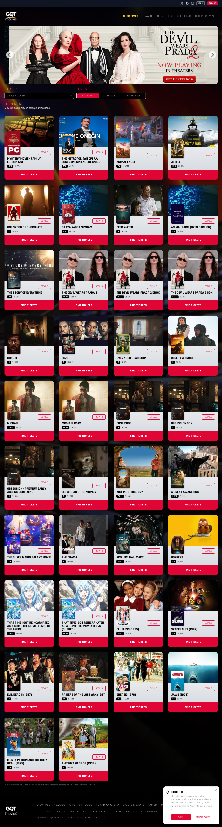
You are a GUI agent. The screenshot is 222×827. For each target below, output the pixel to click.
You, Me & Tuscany (129, 492)
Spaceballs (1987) (184, 629)
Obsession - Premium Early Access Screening (26, 490)
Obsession (124, 423)
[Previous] (9, 55)
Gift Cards (85, 805)
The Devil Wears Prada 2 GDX (192, 292)
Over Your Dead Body (131, 358)
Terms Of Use (100, 817)
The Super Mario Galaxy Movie (29, 557)
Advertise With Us (149, 811)
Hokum (12, 358)
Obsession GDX (181, 423)
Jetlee (176, 162)
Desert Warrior (183, 358)
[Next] (212, 55)
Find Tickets (29, 174)
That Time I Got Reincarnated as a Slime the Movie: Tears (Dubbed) (83, 625)
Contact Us (60, 811)
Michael (13, 423)
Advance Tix (110, 95)
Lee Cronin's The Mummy (79, 492)
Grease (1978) (126, 694)
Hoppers (177, 557)
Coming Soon (133, 95)
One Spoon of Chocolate (24, 227)
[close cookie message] (215, 790)
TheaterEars (131, 811)
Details (44, 152)
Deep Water (124, 227)
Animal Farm (125, 162)
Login (200, 3)
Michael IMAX (71, 423)
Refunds (117, 811)
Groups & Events (205, 16)
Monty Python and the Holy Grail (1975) (27, 761)
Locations (11, 89)
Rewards (147, 16)
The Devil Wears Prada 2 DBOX (138, 292)
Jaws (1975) (179, 694)
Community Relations (99, 811)
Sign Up (212, 3)
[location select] (39, 96)
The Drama (69, 557)
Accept (181, 817)
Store (160, 16)
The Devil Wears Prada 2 (79, 292)
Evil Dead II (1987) (19, 694)
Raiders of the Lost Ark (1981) (83, 694)
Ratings (71, 817)
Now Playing (88, 95)
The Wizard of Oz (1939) (79, 763)
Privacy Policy (203, 817)
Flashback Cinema (179, 16)
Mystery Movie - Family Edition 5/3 (24, 160)
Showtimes (130, 16)
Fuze (65, 358)
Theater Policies (77, 811)
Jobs (48, 811)
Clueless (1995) (127, 629)
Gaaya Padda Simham (77, 227)
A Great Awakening (185, 492)
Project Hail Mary (130, 557)
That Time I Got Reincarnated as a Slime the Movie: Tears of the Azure (28, 625)
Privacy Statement (85, 817)
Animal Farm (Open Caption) (191, 227)
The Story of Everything (24, 292)
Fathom (152, 805)
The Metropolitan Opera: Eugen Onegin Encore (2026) (81, 160)
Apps (72, 805)
